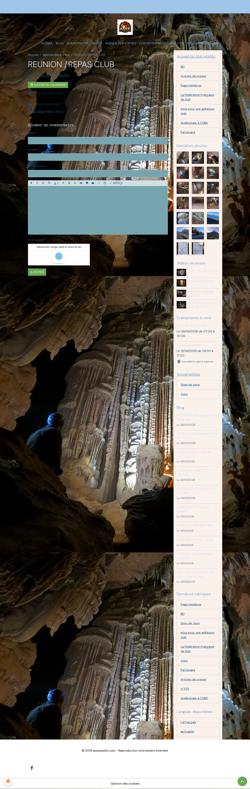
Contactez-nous (152, 43)
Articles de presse (193, 76)
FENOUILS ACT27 (201, 281)
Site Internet (36, 166)
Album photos (78, 43)
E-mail (32, 149)
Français (188, 722)
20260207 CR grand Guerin (193, 509)
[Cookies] (8, 781)
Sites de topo (190, 385)
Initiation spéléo (189, 345)
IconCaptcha (58, 264)
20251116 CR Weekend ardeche (194, 556)
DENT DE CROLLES (202, 271)
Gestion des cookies (125, 784)
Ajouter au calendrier (48, 85)
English (187, 732)
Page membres (198, 43)
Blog (60, 43)
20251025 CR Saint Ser (195, 525)
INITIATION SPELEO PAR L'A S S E (202, 305)
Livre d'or (176, 43)
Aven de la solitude (192, 325)
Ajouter (37, 272)
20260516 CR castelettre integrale (197, 417)
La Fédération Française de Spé (197, 97)
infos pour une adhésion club (197, 111)
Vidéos (97, 43)
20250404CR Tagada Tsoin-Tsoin (194, 454)
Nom (31, 133)
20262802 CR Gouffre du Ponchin (196, 491)
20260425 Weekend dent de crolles (197, 436)
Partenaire (188, 132)
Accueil (47, 43)
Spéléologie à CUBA (194, 123)
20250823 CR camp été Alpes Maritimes (196, 574)
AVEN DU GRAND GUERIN (201, 294)
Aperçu (116, 183)
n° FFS (185, 689)
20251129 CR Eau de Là (195, 540)
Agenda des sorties (120, 43)
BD (182, 67)
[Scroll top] (242, 781)
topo (184, 394)
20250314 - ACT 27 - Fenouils (194, 472)
